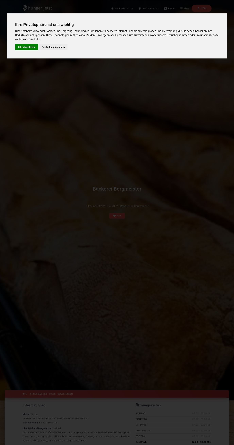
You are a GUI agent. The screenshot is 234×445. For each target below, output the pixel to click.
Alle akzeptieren (27, 47)
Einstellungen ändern (53, 47)
